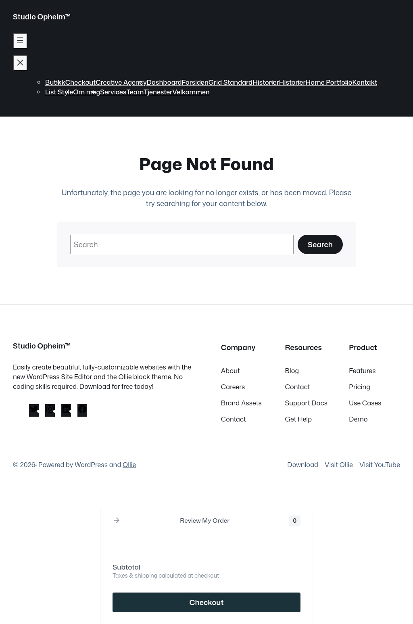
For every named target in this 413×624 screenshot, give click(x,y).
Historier (265, 82)
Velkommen (190, 91)
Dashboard (164, 82)
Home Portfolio (329, 82)
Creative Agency (121, 82)
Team (135, 91)
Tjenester (158, 91)
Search (320, 244)
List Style (59, 91)
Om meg (86, 91)
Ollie (129, 464)
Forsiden (195, 82)
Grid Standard (230, 82)
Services (113, 91)
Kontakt (365, 82)
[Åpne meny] (20, 41)
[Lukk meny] (20, 63)
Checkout (80, 82)
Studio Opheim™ (42, 16)
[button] (117, 520)
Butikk (55, 82)
